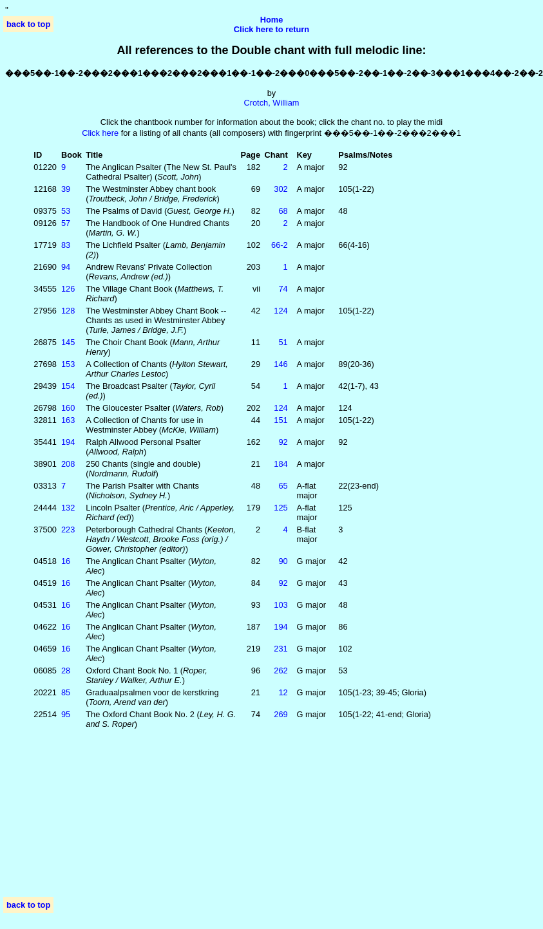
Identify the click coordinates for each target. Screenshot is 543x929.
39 (65, 189)
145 (68, 342)
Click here (100, 133)
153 (68, 364)
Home (271, 19)
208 (68, 464)
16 (65, 561)
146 (280, 364)
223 (68, 529)
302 (280, 189)
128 (68, 310)
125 (280, 507)
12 (282, 692)
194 (68, 442)
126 (68, 289)
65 (282, 486)
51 (282, 342)
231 (280, 648)
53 (65, 211)
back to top (28, 24)
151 (280, 420)
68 (282, 211)
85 (65, 692)
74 (282, 289)
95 (65, 714)
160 (68, 408)
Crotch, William (271, 103)
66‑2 (279, 245)
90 (282, 561)
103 (280, 605)
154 (68, 386)
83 (65, 245)
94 (65, 267)
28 (65, 670)
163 (68, 420)
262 (280, 670)
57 (65, 223)
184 (280, 464)
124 (280, 310)
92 (282, 442)
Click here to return (271, 29)
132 (68, 507)
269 (280, 714)
